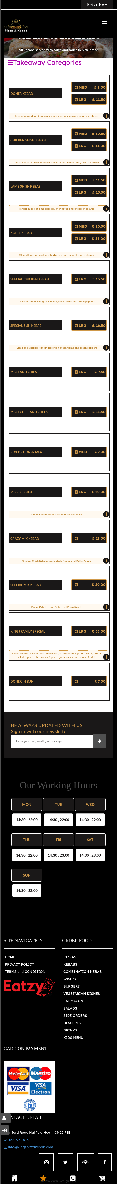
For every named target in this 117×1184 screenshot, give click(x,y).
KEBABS (70, 964)
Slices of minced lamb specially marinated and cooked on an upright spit (60, 116)
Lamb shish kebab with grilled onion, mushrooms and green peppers (61, 348)
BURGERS (71, 986)
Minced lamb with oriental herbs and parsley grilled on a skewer (63, 255)
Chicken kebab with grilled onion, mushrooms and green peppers (63, 301)
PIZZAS (69, 957)
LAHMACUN (73, 1001)
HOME (10, 957)
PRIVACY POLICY (19, 964)
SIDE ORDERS (75, 1015)
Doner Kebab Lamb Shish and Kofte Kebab (69, 607)
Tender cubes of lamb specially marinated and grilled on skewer (63, 208)
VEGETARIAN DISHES (81, 993)
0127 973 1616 (16, 1140)
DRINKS (70, 1030)
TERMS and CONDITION (25, 972)
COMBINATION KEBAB (82, 972)
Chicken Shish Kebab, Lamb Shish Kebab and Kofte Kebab (64, 561)
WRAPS (69, 979)
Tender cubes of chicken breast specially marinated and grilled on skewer (60, 162)
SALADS (70, 1008)
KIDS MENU (73, 1037)
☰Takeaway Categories (44, 62)
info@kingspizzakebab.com (28, 1147)
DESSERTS (72, 1023)
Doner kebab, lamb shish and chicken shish (69, 514)
